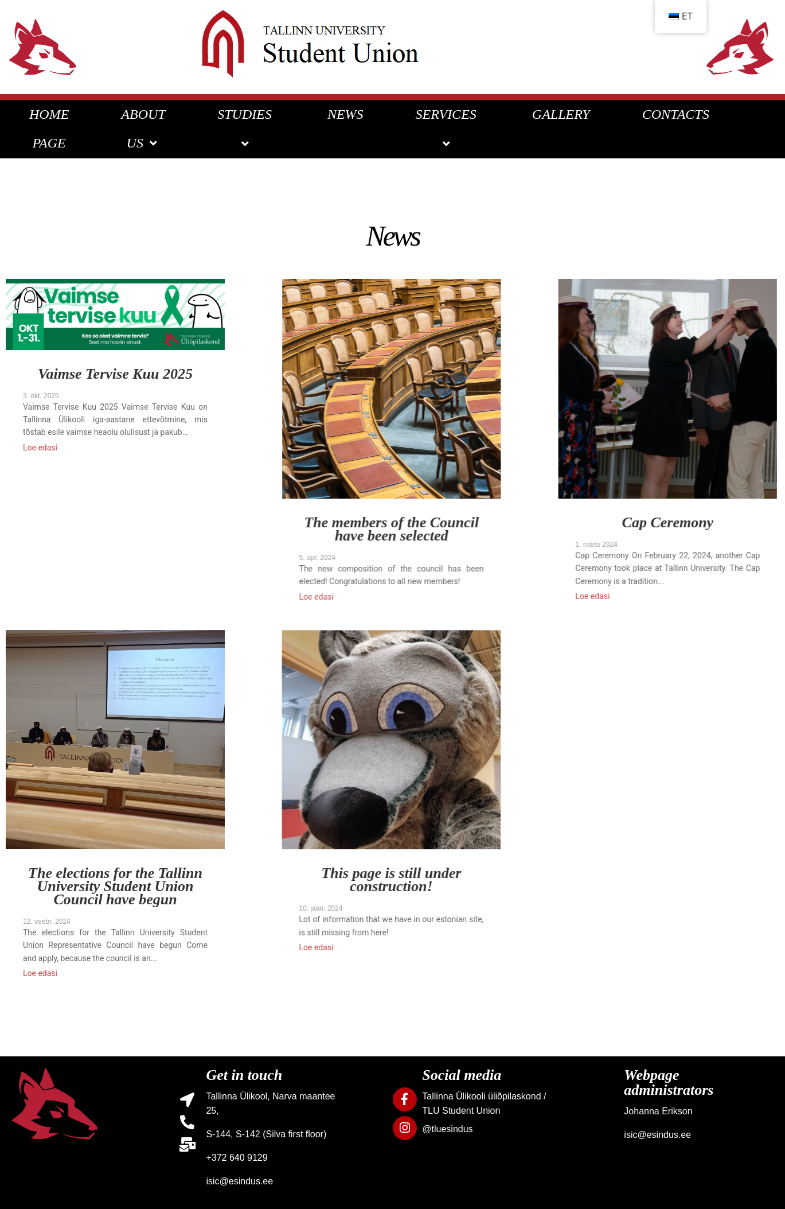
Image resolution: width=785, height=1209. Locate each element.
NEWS (345, 114)
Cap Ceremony (649, 523)
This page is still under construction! (380, 880)
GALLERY (561, 114)
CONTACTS (675, 114)
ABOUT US (143, 128)
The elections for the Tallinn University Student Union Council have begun (115, 887)
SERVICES (448, 129)
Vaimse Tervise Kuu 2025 (115, 374)
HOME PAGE (49, 128)
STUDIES (246, 129)
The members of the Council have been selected (382, 530)
